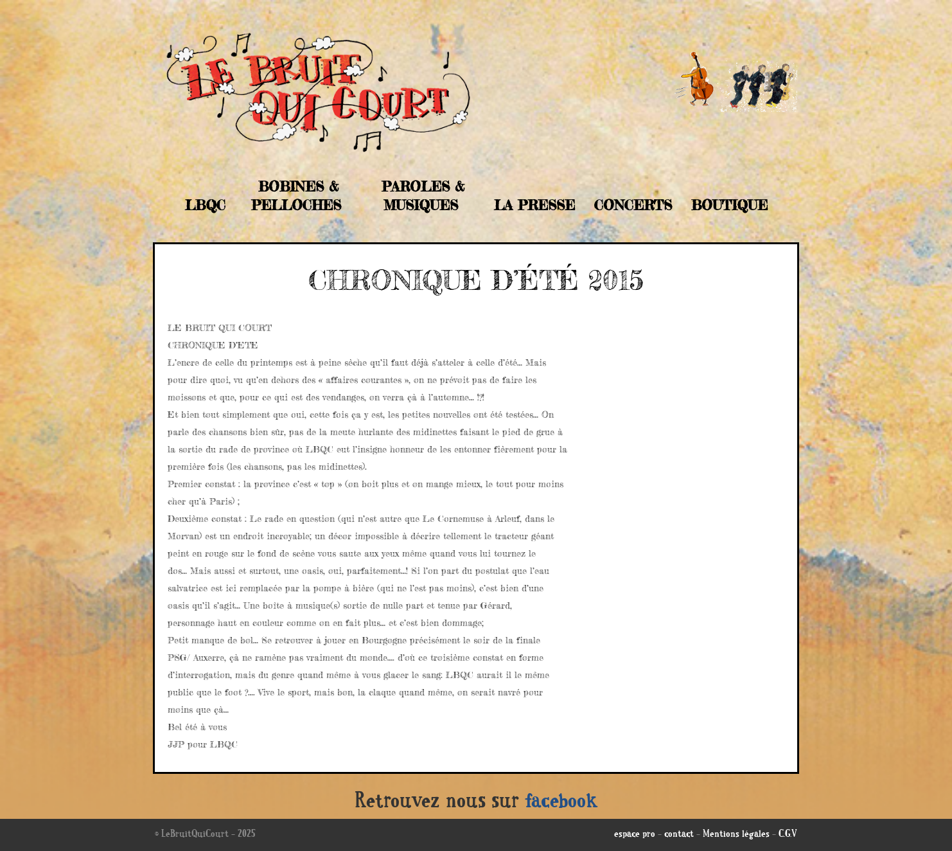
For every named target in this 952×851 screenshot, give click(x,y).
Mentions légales (736, 834)
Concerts (633, 205)
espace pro (634, 834)
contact (679, 834)
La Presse (534, 205)
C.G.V (788, 834)
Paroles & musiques (423, 195)
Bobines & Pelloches (296, 195)
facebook (561, 802)
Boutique (729, 205)
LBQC (205, 205)
